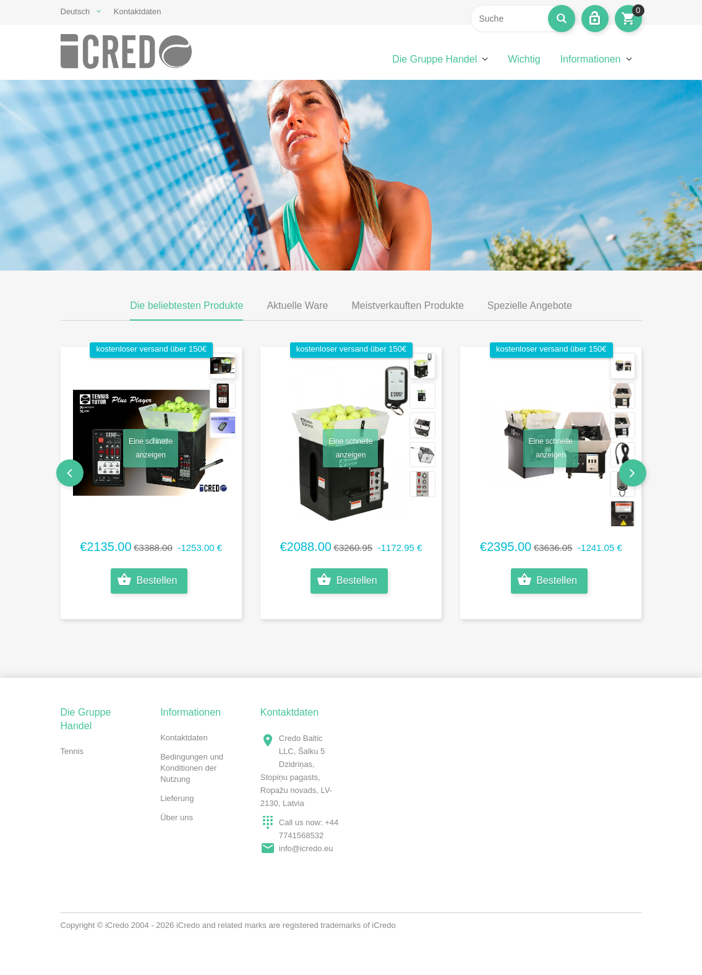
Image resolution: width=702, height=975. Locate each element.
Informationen (590, 59)
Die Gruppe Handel (434, 59)
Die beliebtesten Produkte (186, 305)
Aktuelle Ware (297, 305)
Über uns (176, 817)
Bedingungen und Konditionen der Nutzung (191, 768)
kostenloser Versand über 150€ (151, 348)
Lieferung (177, 798)
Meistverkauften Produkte (407, 305)
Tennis (72, 751)
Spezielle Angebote (529, 305)
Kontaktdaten (137, 11)
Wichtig (524, 59)
